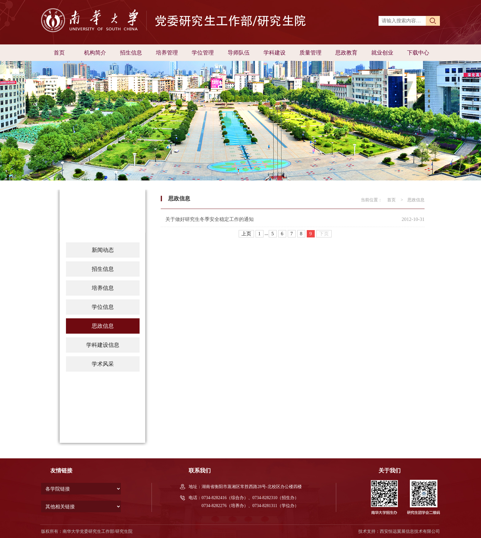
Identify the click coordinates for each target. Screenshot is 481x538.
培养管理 (167, 53)
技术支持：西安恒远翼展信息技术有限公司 (399, 531)
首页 (59, 53)
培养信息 (103, 288)
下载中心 (418, 53)
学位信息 (103, 307)
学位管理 (203, 53)
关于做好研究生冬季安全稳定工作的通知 (209, 219)
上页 (246, 233)
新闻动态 (103, 250)
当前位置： (371, 200)
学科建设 (275, 53)
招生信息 (131, 53)
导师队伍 (239, 53)
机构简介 (95, 53)
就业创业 (382, 53)
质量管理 (310, 53)
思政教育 (346, 53)
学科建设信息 (102, 345)
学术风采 (103, 364)
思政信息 (103, 326)
